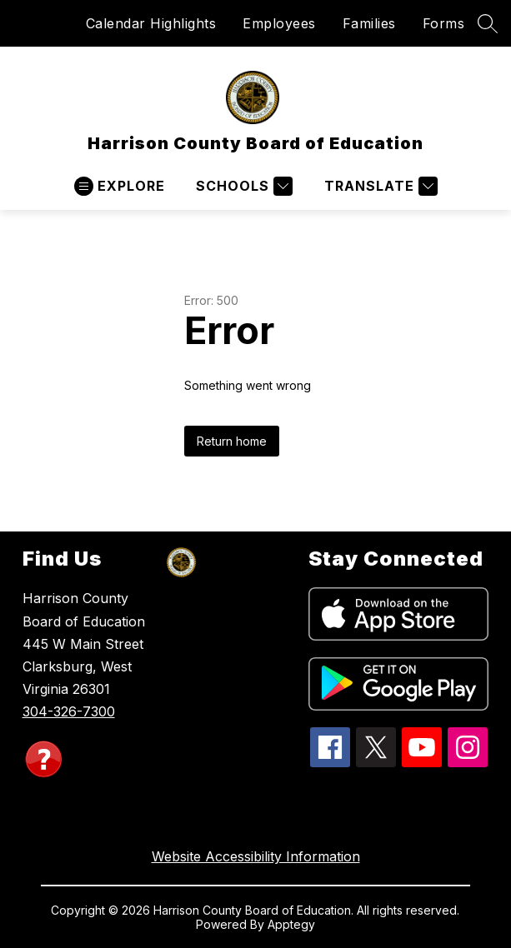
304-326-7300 (69, 711)
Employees (279, 23)
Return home (232, 441)
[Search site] (488, 23)
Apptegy (291, 924)
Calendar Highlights (151, 23)
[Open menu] (119, 186)
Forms (444, 23)
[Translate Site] (379, 186)
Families (369, 23)
